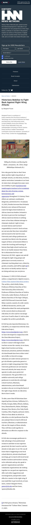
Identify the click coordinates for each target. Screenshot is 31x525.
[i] (26, 266)
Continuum (7, 56)
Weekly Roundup (8, 58)
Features (15, 71)
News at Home (6, 96)
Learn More (21, 62)
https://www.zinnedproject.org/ (12, 332)
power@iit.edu (22, 133)
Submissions (15, 85)
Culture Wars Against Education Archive (15, 281)
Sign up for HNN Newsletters (15, 516)
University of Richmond (23, 3)
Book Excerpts (15, 76)
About (15, 81)
